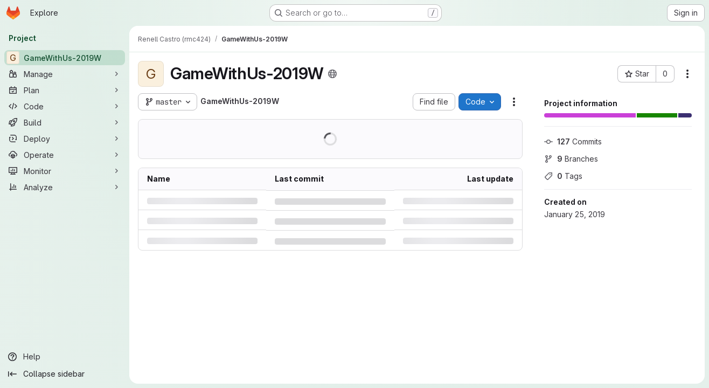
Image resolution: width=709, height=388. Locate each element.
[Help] (64, 356)
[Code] (64, 106)
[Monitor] (64, 170)
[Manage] (64, 73)
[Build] (64, 122)
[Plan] (64, 90)
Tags (563, 176)
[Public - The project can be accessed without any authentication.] (332, 74)
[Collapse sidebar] (64, 374)
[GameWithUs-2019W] (64, 57)
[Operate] (64, 154)
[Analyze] (64, 187)
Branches (571, 158)
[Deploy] (64, 138)
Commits (573, 141)
